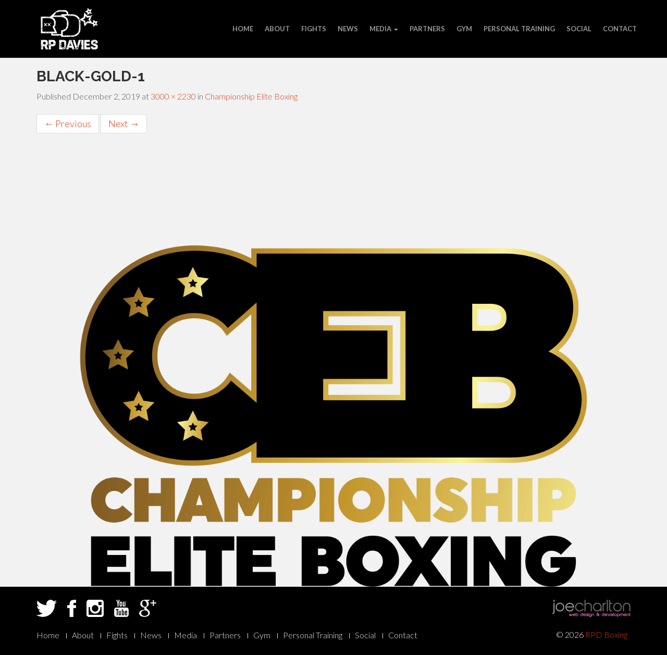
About (277, 28)
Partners (427, 28)
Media (383, 28)
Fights (313, 28)
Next (123, 123)
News (348, 28)
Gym (464, 28)
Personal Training (519, 28)
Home (242, 28)
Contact (620, 28)
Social (578, 28)
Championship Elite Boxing (251, 96)
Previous (67, 123)
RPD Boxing (606, 634)
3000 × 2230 (173, 96)
